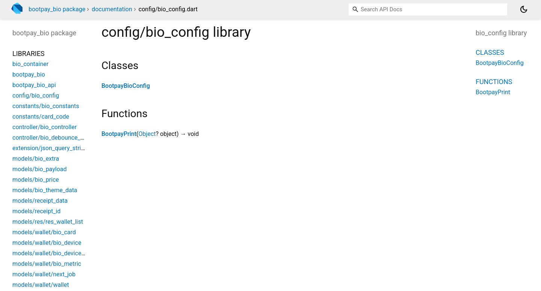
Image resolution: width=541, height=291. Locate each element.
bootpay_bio (28, 74)
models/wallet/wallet (40, 284)
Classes (490, 52)
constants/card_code (40, 116)
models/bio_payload (39, 169)
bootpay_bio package (57, 9)
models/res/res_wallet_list (47, 221)
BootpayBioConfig (125, 85)
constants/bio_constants (45, 106)
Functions (494, 82)
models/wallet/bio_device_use (53, 253)
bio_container (30, 64)
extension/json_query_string (50, 148)
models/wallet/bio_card (44, 232)
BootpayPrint (118, 133)
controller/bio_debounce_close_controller (67, 137)
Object (147, 133)
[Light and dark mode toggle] (524, 9)
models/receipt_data (40, 200)
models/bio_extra (35, 158)
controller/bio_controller (44, 127)
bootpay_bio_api (34, 85)
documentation (112, 9)
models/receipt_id (36, 211)
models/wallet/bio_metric (46, 263)
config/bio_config (35, 95)
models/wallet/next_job (44, 274)
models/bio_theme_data (44, 190)
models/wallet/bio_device (46, 242)
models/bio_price (35, 179)
